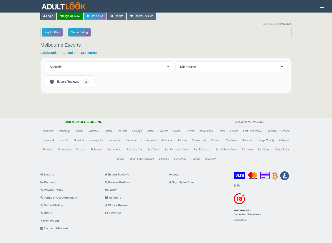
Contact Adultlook (54, 228)
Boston (108, 131)
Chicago (137, 131)
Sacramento (114, 149)
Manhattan (167, 140)
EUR (238, 185)
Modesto (216, 140)
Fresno (285, 131)
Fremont (272, 131)
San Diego (153, 149)
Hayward (48, 140)
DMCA (46, 213)
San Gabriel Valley (226, 149)
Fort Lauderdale (252, 131)
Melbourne (89, 52)
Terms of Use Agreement (58, 197)
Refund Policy (51, 205)
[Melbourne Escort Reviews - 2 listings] (69, 81)
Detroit (221, 131)
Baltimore (93, 131)
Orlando (284, 140)
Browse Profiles (117, 182)
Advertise (113, 213)
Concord (163, 131)
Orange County (265, 140)
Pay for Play (52, 32)
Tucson (195, 158)
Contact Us (240, 220)
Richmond (96, 149)
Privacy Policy (51, 189)
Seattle (120, 158)
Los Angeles (148, 140)
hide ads (285, 23)
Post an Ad (95, 16)
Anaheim (47, 131)
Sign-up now (70, 16)
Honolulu (64, 140)
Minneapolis (199, 140)
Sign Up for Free (181, 182)
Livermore (130, 140)
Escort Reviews (141, 16)
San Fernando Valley (176, 149)
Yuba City (210, 158)
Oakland (247, 140)
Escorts (116, 16)
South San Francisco (141, 158)
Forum (111, 189)
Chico (150, 131)
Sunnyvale (180, 158)
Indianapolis (96, 140)
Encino (234, 131)
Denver (189, 131)
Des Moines (206, 131)
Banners (48, 182)
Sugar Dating (79, 32)
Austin (79, 131)
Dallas (177, 131)
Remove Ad (49, 220)
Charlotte (122, 131)
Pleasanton (64, 149)
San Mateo (263, 149)
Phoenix (48, 149)
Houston (79, 140)
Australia (68, 52)
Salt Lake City (134, 149)
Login (48, 16)
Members (113, 197)
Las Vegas (114, 140)
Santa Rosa (282, 149)
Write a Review (116, 205)
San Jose (247, 149)
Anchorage (64, 131)
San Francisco (202, 149)
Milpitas (182, 140)
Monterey (231, 140)
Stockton (164, 158)
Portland (81, 149)
